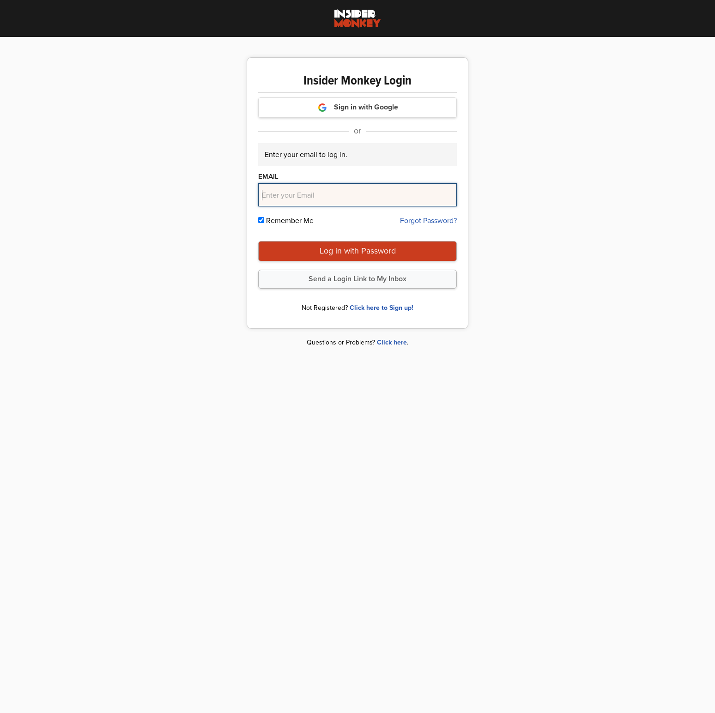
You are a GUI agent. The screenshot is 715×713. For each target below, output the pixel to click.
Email (268, 176)
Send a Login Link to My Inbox (357, 278)
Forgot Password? (428, 220)
